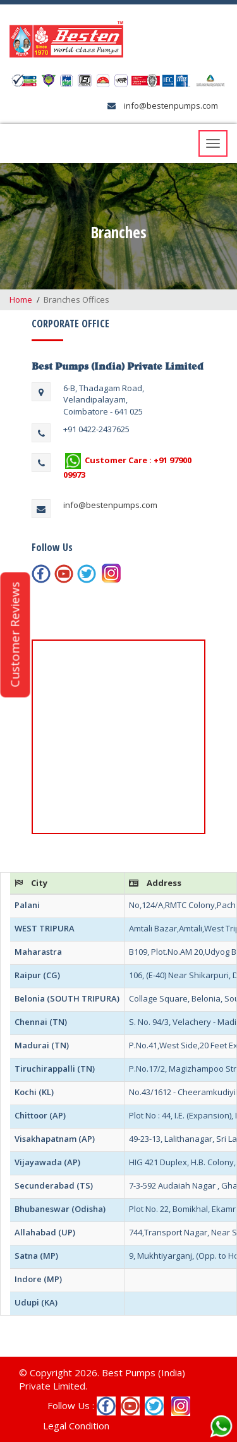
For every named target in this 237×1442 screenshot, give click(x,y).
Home (20, 299)
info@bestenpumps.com (170, 105)
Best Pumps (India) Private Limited (118, 366)
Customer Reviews (14, 635)
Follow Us (52, 547)
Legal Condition (76, 1425)
